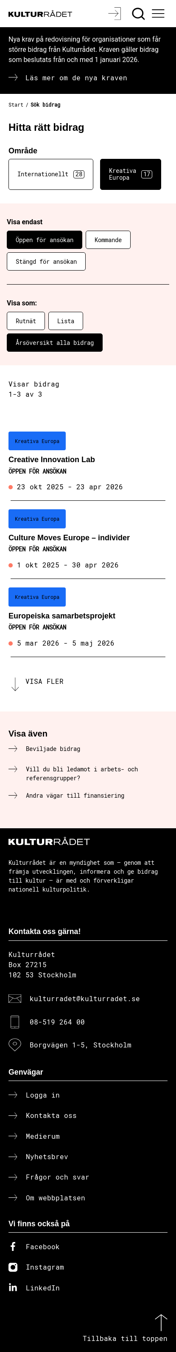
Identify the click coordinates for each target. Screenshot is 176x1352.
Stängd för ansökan (46, 261)
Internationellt (50, 174)
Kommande (108, 240)
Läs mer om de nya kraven (76, 77)
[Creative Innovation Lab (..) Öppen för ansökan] (88, 462)
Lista (65, 321)
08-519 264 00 (57, 1021)
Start (15, 104)
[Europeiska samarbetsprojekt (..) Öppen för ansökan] (88, 618)
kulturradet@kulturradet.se (85, 998)
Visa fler (44, 681)
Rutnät (26, 321)
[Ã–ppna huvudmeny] (159, 13)
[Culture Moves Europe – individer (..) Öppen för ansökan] (88, 540)
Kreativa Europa (130, 174)
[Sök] (139, 13)
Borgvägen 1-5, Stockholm (80, 1044)
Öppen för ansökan (44, 240)
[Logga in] (116, 13)
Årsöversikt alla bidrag (55, 343)
